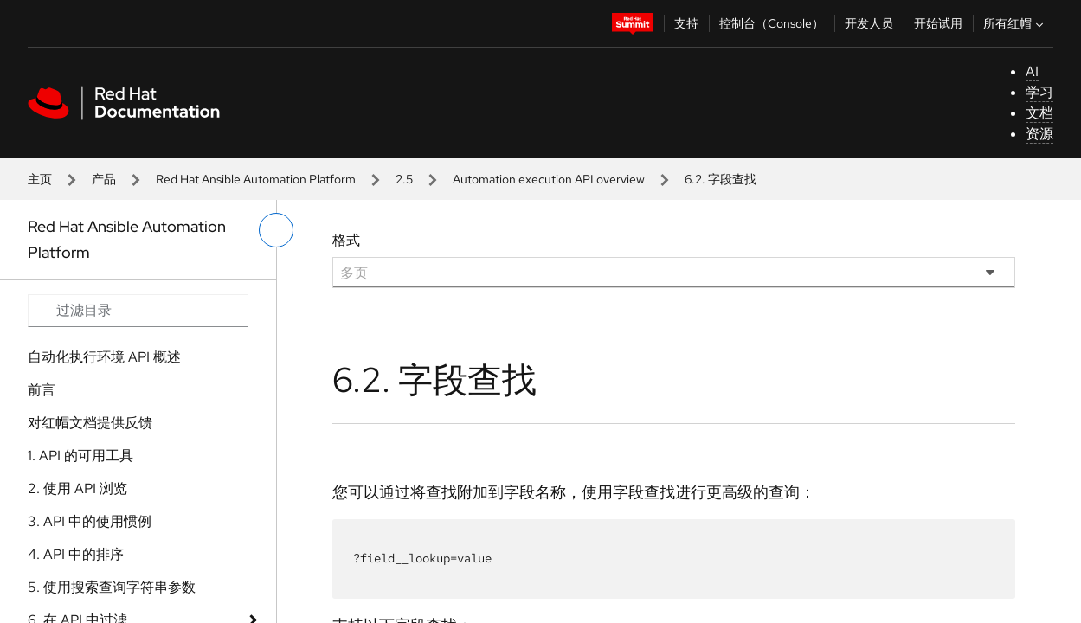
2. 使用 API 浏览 (77, 488)
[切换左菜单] (276, 230)
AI (1032, 71)
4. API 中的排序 (76, 554)
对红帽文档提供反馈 (90, 423)
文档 (1039, 113)
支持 (686, 23)
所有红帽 (1015, 23)
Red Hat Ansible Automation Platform (256, 179)
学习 (1039, 92)
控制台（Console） (771, 23)
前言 (41, 390)
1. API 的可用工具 (80, 455)
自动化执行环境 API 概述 (104, 357)
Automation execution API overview (549, 179)
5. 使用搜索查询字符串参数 (112, 587)
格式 (346, 240)
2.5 (404, 179)
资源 (1039, 134)
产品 (104, 179)
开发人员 (869, 23)
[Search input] (138, 310)
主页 (40, 179)
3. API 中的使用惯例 (89, 521)
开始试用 (938, 23)
